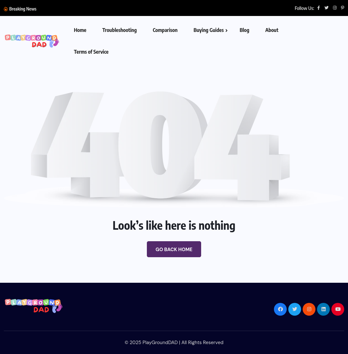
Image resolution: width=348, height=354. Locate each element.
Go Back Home (173, 249)
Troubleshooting (119, 30)
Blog (244, 30)
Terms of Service (91, 52)
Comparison (165, 30)
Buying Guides (208, 30)
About (271, 30)
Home (80, 30)
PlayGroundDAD (160, 342)
